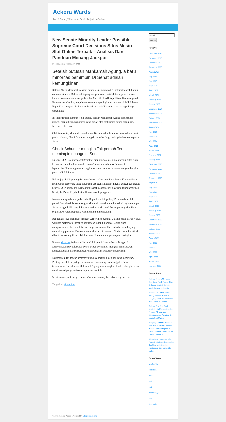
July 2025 (153, 76)
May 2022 (153, 252)
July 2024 (153, 132)
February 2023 (155, 210)
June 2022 (153, 247)
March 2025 (154, 95)
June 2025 (153, 81)
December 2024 (155, 109)
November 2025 (155, 58)
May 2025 (153, 86)
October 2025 (154, 62)
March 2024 (154, 150)
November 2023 (155, 169)
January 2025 (154, 104)
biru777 (152, 375)
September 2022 (155, 233)
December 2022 (155, 220)
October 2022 (154, 229)
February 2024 (155, 155)
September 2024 (155, 123)
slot (150, 381)
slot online (69, 284)
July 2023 (153, 187)
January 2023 (154, 215)
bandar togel (154, 392)
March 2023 (154, 206)
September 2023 (155, 178)
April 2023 (153, 201)
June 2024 (153, 136)
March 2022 (154, 261)
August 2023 (154, 183)
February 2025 (155, 99)
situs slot (65, 242)
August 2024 (154, 127)
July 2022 (153, 243)
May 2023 (153, 197)
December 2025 (155, 53)
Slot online (153, 404)
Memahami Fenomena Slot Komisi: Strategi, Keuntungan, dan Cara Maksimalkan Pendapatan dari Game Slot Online (161, 345)
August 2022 (154, 238)
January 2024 (154, 160)
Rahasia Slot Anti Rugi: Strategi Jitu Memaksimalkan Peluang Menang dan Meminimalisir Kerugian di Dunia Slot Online (161, 312)
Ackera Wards (72, 12)
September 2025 (155, 67)
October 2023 (154, 173)
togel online (154, 364)
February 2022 (155, 266)
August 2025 (154, 72)
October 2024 (154, 118)
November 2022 (155, 224)
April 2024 (153, 146)
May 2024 (153, 141)
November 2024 (155, 113)
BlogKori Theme (90, 416)
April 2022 (153, 257)
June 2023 (153, 192)
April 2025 (153, 90)
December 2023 (155, 164)
